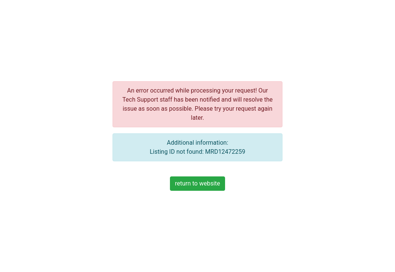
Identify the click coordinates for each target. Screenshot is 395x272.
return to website (197, 183)
